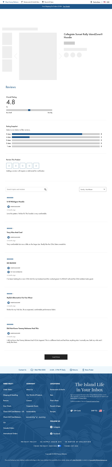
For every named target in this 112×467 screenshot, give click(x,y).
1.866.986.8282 (76, 460)
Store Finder (87, 370)
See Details (62, 6)
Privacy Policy (83, 398)
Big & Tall (35, 19)
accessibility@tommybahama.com (98, 460)
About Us (29, 389)
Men (26, 19)
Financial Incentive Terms (92, 401)
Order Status (7, 389)
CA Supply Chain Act (51, 442)
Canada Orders (8, 428)
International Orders (10, 433)
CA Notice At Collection (78, 442)
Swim (52, 19)
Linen (44, 19)
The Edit (75, 19)
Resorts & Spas (55, 406)
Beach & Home (63, 19)
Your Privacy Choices (47, 446)
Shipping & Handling (10, 395)
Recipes (53, 411)
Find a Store (54, 400)
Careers (29, 400)
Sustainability (31, 411)
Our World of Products (34, 395)
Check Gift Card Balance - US (13, 411)
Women (18, 19)
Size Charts (7, 406)
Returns (74, 370)
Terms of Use (73, 398)
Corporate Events (32, 406)
